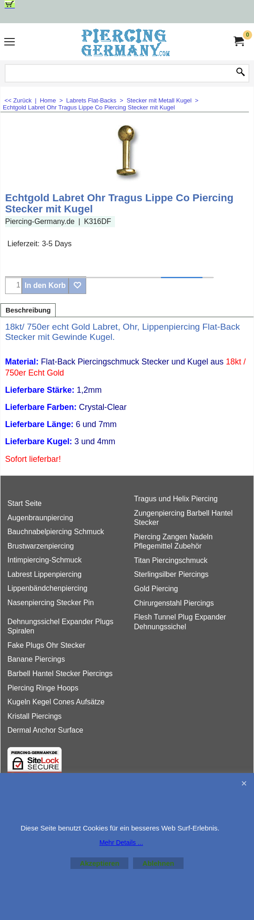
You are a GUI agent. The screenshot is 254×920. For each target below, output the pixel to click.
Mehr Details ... (121, 842)
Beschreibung (28, 310)
